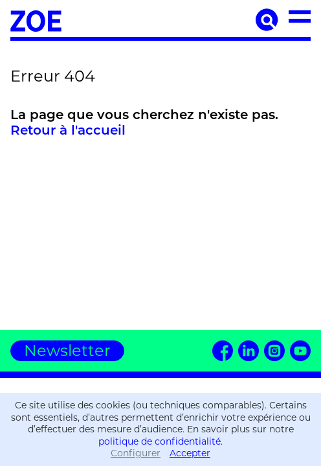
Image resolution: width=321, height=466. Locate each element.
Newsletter (67, 350)
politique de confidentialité (159, 441)
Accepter (190, 453)
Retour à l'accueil (68, 130)
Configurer (135, 453)
